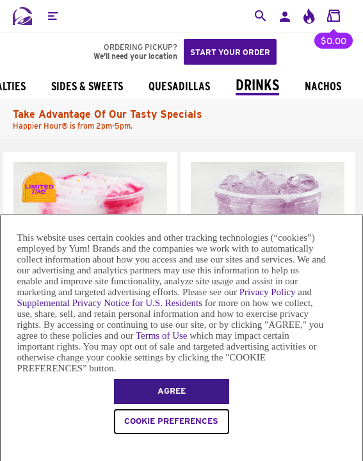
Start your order (230, 52)
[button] (52, 16)
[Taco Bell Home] (22, 16)
